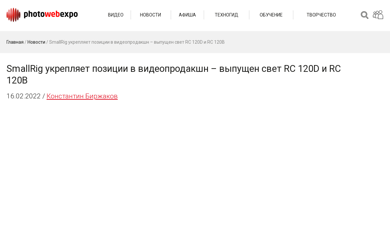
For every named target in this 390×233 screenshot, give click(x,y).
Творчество (321, 14)
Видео (116, 14)
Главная (15, 42)
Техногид (226, 14)
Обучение (271, 14)
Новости (150, 14)
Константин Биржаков (82, 96)
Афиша (187, 14)
